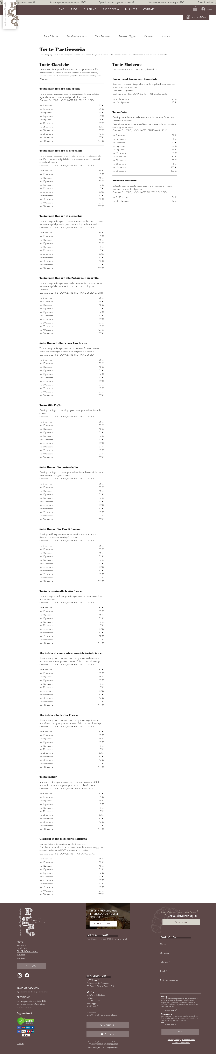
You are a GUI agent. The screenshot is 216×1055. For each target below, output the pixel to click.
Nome (163, 944)
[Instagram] (20, 975)
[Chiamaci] (107, 1025)
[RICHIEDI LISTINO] (103, 924)
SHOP (20, 951)
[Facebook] (27, 975)
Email (162, 971)
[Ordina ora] (181, 922)
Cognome (164, 953)
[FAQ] (31, 966)
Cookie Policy (188, 1039)
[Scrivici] (107, 1034)
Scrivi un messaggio (169, 980)
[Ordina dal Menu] (196, 16)
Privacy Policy (174, 1039)
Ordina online (31, 951)
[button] (110, 9)
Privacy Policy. (170, 1006)
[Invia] (180, 1032)
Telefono (164, 962)
